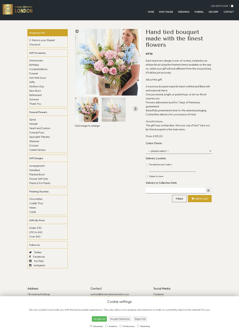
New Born (35, 90)
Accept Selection (120, 319)
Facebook (37, 256)
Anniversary (36, 60)
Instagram (37, 265)
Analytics (111, 326)
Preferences (127, 326)
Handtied (34, 170)
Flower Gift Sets (38, 178)
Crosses (34, 145)
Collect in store (154, 176)
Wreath (33, 123)
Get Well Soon (37, 77)
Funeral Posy (36, 132)
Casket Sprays (37, 149)
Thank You (35, 103)
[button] (87, 109)
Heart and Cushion (39, 128)
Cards (32, 212)
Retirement (35, 95)
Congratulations (38, 69)
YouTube (36, 261)
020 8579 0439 (220, 5)
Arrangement (37, 165)
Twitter (35, 252)
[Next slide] (135, 108)
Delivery (214, 11)
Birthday (34, 64)
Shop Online (166, 11)
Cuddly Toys (36, 203)
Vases (32, 207)
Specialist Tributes (39, 136)
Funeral (199, 11)
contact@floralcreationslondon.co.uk (109, 294)
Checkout (34, 44)
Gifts (32, 82)
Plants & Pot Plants (39, 183)
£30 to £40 (35, 232)
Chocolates (35, 199)
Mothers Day (36, 86)
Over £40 (34, 236)
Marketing (143, 326)
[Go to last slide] (80, 108)
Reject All (140, 319)
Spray (32, 119)
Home (151, 11)
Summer (34, 99)
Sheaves (34, 141)
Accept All (99, 319)
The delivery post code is (171, 167)
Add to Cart (199, 198)
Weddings (184, 11)
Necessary (96, 326)
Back (179, 198)
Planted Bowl (36, 174)
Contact (229, 11)
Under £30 (35, 227)
